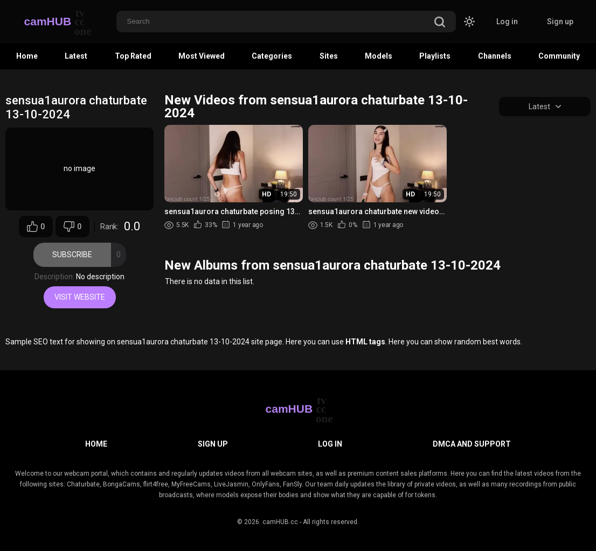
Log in (507, 21)
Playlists (435, 56)
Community (559, 56)
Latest (76, 56)
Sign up (560, 21)
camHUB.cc (280, 522)
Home (27, 56)
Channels (494, 56)
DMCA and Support (472, 444)
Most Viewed (201, 56)
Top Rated (133, 56)
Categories (272, 56)
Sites (329, 56)
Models (378, 56)
